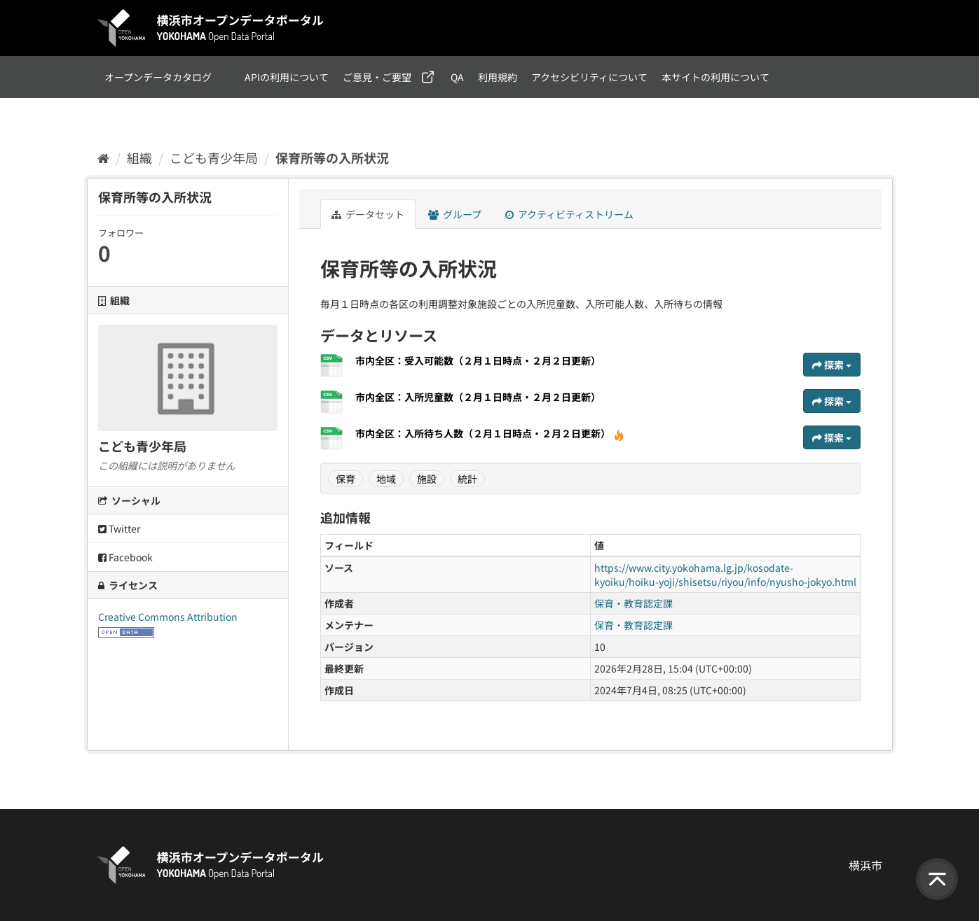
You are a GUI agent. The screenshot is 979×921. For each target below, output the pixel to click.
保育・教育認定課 (633, 603)
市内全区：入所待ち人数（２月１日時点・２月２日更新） (489, 433)
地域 (386, 479)
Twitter (119, 528)
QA (457, 77)
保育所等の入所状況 (332, 157)
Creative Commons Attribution (168, 617)
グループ (454, 214)
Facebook (125, 557)
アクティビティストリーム (569, 214)
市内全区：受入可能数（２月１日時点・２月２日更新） (478, 360)
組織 (139, 157)
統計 (467, 479)
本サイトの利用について (715, 77)
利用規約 (497, 77)
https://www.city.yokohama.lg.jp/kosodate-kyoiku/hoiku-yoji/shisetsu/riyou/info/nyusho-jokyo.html (725, 575)
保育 (345, 479)
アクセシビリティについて (589, 77)
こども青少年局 (214, 157)
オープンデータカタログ (158, 77)
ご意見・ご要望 (377, 77)
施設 (427, 479)
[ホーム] (103, 157)
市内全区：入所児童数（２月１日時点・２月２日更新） (478, 397)
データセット (367, 214)
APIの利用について (287, 77)
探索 (831, 365)
